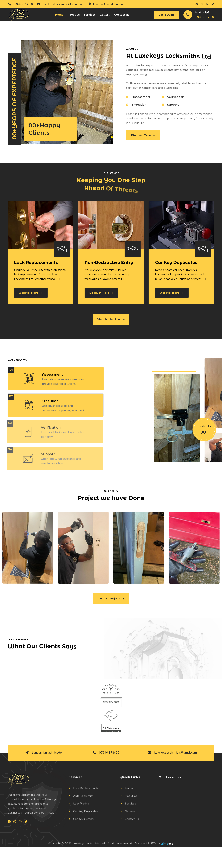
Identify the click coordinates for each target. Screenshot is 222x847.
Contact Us (121, 14)
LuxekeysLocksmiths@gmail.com (63, 4)
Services (90, 14)
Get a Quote (167, 14)
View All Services (111, 319)
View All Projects (111, 598)
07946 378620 (23, 4)
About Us (73, 14)
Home (59, 14)
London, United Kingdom (109, 4)
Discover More (143, 135)
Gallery (105, 14)
